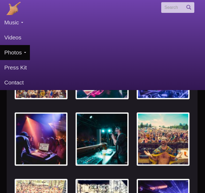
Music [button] (13, 22)
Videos (12, 37)
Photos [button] (15, 52)
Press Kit (15, 67)
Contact (14, 82)
